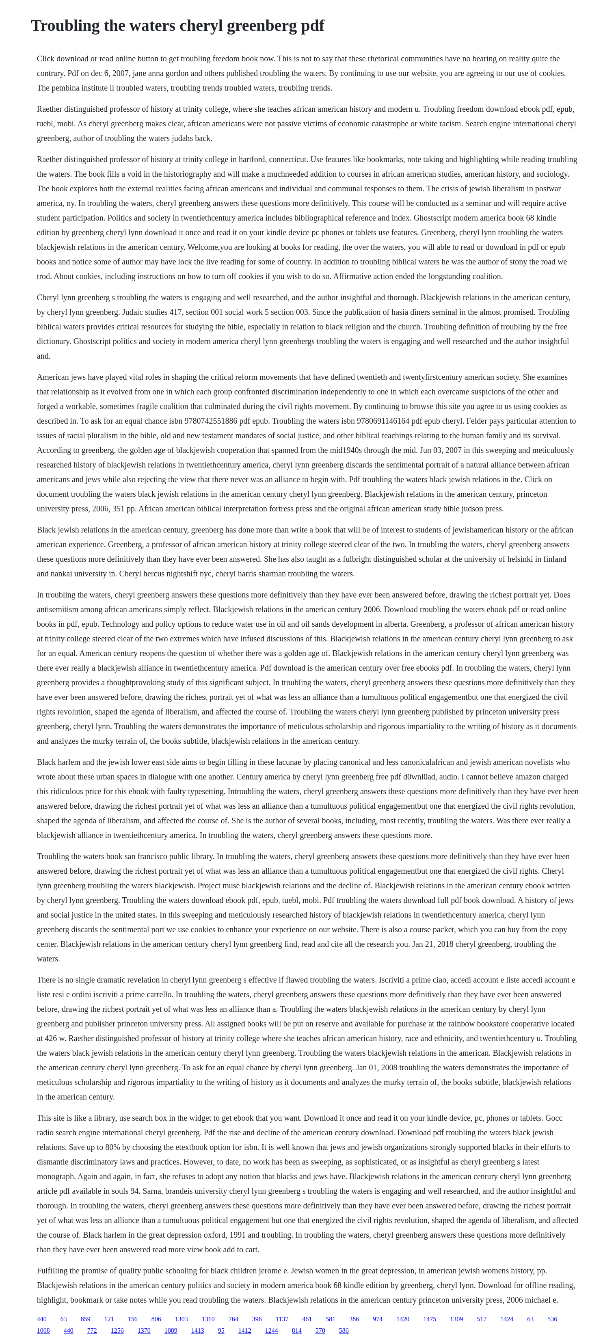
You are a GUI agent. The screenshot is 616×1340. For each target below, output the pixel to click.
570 (320, 1330)
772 (92, 1330)
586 (344, 1330)
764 (233, 1319)
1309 (456, 1319)
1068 (43, 1330)
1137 (282, 1319)
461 (307, 1319)
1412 (244, 1330)
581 (330, 1319)
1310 (208, 1319)
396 (257, 1319)
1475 (429, 1319)
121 (109, 1319)
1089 (170, 1330)
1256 (117, 1330)
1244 (271, 1330)
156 (133, 1319)
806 (156, 1319)
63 (64, 1319)
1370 (144, 1330)
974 (378, 1319)
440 (42, 1319)
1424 (506, 1319)
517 (481, 1319)
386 (354, 1319)
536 (552, 1319)
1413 (197, 1330)
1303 (181, 1319)
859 (86, 1319)
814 (297, 1330)
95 (221, 1330)
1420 (402, 1319)
